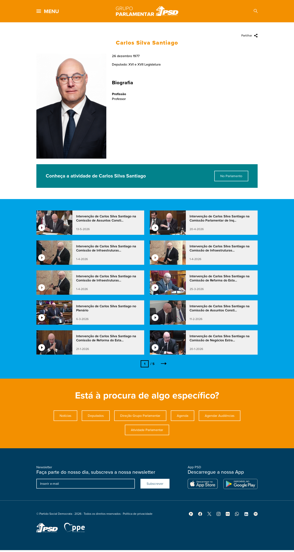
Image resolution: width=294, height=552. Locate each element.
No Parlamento (231, 187)
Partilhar (246, 35)
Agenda (182, 427)
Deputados (96, 427)
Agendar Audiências (219, 427)
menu (51, 11)
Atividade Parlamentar (147, 441)
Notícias (65, 427)
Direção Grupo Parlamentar (140, 427)
